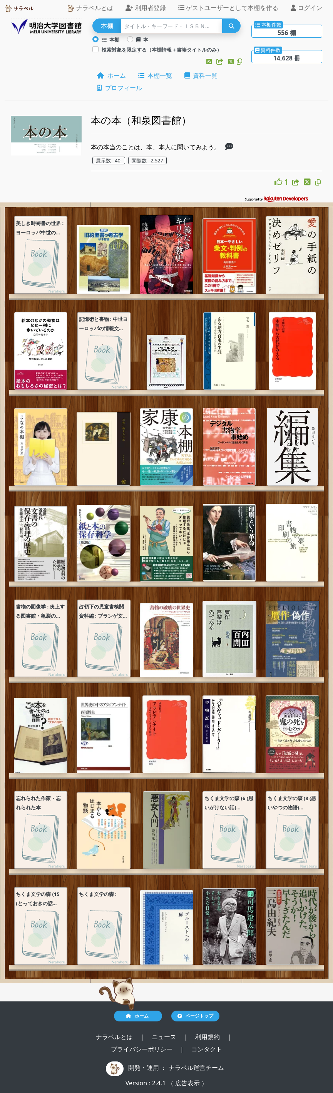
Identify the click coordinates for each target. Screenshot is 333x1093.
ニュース (165, 1037)
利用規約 (208, 1037)
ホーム (111, 75)
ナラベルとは (90, 7)
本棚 (110, 39)
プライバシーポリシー (142, 1049)
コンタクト (206, 1049)
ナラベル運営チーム (196, 1067)
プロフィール (119, 88)
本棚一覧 (155, 75)
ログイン (306, 7)
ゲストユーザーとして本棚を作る (228, 7)
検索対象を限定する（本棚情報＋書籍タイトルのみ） (162, 49)
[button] (210, 61)
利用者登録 (146, 7)
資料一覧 (201, 75)
